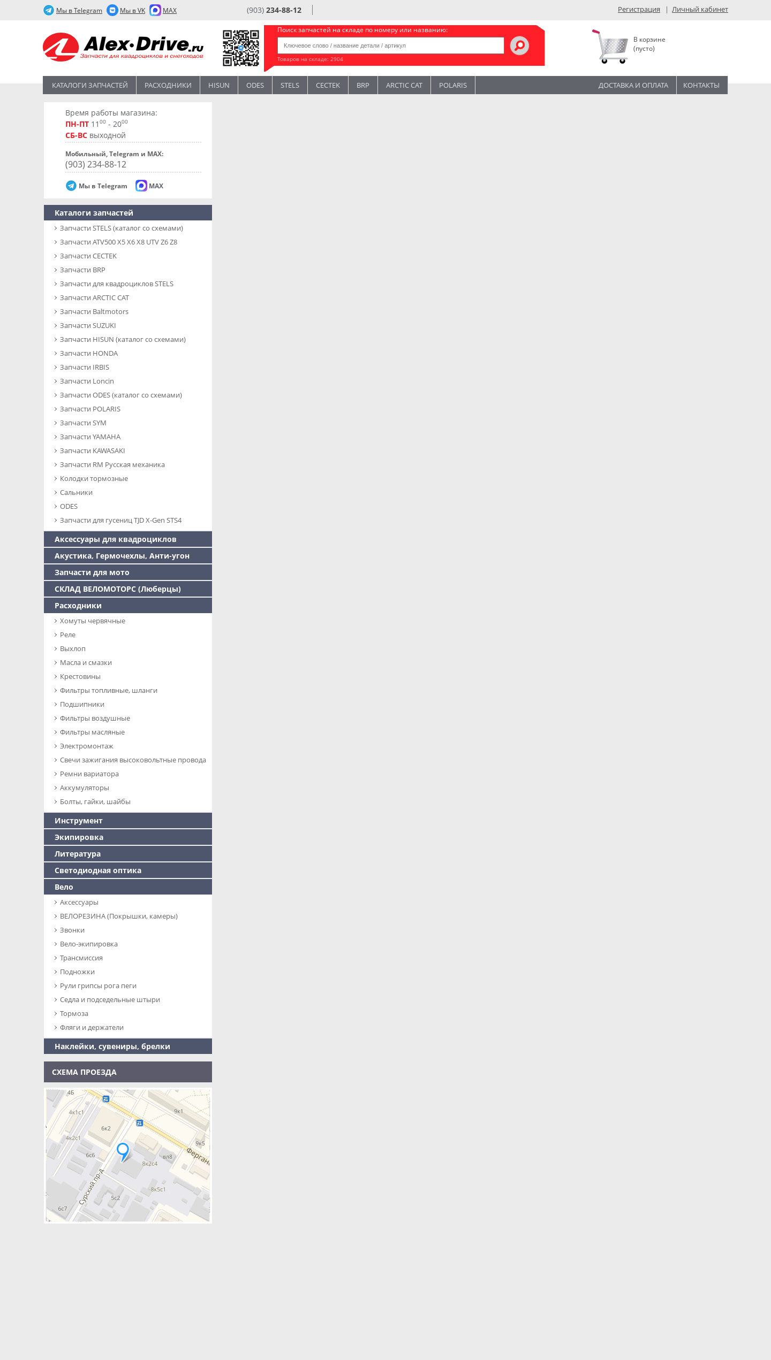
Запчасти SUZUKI (88, 325)
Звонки (72, 930)
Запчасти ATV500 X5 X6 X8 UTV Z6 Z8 (118, 242)
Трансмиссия (81, 957)
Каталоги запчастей (90, 85)
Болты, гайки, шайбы (95, 801)
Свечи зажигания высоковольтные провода (133, 760)
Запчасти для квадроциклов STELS (116, 283)
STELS (290, 85)
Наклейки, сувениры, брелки (112, 1046)
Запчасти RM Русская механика (112, 464)
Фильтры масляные (92, 732)
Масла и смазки (86, 662)
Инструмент (79, 820)
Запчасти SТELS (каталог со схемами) (121, 228)
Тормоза (74, 1013)
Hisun (219, 85)
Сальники (76, 492)
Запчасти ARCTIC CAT (94, 297)
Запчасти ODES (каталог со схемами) (121, 395)
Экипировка (79, 837)
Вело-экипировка (89, 944)
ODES (69, 506)
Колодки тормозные (94, 478)
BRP (363, 85)
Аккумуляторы (84, 787)
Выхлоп (73, 648)
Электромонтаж (87, 746)
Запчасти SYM (83, 422)
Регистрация (639, 9)
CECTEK (328, 85)
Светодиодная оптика (98, 870)
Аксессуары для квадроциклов (116, 539)
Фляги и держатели (92, 1027)
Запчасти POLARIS (90, 409)
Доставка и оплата (633, 85)
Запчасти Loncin (87, 381)
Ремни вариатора (89, 773)
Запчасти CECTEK (88, 256)
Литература (78, 854)
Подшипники (82, 704)
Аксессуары (79, 902)
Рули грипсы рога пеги (98, 985)
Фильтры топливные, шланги (108, 690)
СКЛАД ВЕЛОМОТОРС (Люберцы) (118, 589)
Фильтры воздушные (95, 718)
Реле (67, 634)
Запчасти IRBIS (84, 367)
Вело (64, 887)
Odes (255, 85)
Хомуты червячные (92, 620)
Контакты (701, 85)
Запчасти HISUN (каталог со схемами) (123, 339)
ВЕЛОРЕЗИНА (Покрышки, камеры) (119, 916)
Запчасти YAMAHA (90, 436)
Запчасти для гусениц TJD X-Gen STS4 (121, 520)
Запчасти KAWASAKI (92, 450)
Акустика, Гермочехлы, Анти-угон (122, 556)
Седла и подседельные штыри (110, 999)
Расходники (168, 85)
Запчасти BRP (82, 269)
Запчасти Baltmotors (94, 311)
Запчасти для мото (92, 572)
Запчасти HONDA (89, 353)
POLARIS (453, 85)
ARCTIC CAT (404, 85)
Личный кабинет (700, 9)
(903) (274, 10)
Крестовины (80, 676)
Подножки (77, 971)
